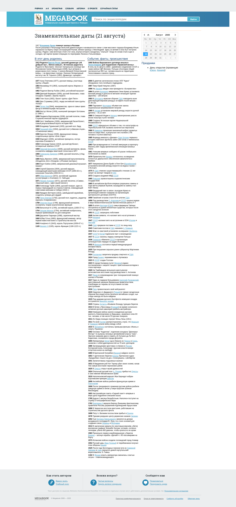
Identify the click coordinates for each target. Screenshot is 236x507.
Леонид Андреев (47, 181)
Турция (117, 292)
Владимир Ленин (47, 46)
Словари (69, 8)
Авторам (81, 8)
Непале (114, 116)
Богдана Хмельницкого (106, 419)
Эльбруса (133, 231)
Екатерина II (98, 403)
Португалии (93, 384)
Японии (97, 455)
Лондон (130, 413)
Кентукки (103, 205)
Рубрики (39, 8)
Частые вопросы (105, 481)
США (121, 99)
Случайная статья (109, 8)
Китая (107, 341)
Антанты (103, 304)
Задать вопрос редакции (109, 484)
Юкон (153, 70)
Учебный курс (62, 484)
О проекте (92, 8)
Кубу (114, 173)
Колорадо (104, 92)
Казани (103, 445)
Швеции (110, 379)
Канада (117, 353)
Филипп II (44, 226)
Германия (97, 240)
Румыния (96, 179)
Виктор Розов (54, 63)
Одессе (97, 369)
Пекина (127, 341)
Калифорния (130, 164)
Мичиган (117, 263)
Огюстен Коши (46, 203)
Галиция (115, 307)
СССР (95, 125)
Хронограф (57, 8)
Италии (132, 220)
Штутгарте (98, 99)
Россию (129, 346)
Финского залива (106, 301)
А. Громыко (128, 228)
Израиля (96, 218)
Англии (97, 111)
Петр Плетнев (46, 198)
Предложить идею (158, 484)
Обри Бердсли (46, 176)
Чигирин (134, 416)
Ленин (95, 275)
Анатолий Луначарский (128, 280)
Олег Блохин (123, 138)
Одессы (134, 371)
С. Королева (114, 201)
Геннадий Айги (46, 129)
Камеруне (98, 130)
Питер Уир (44, 106)
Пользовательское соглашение (176, 491)
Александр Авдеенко (49, 154)
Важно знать (62, 481)
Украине (99, 89)
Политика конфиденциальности (128, 498)
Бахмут (101, 257)
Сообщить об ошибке (175, 498)
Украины (105, 423)
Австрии (91, 222)
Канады (109, 157)
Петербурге (99, 327)
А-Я (47, 8)
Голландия (97, 254)
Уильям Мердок (46, 211)
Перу (95, 289)
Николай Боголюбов (48, 149)
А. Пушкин (117, 371)
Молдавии (107, 106)
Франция (135, 322)
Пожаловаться (156, 481)
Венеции (98, 245)
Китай (102, 234)
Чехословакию (94, 65)
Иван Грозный (110, 443)
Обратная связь (194, 498)
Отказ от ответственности (154, 498)
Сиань (134, 341)
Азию (99, 450)
